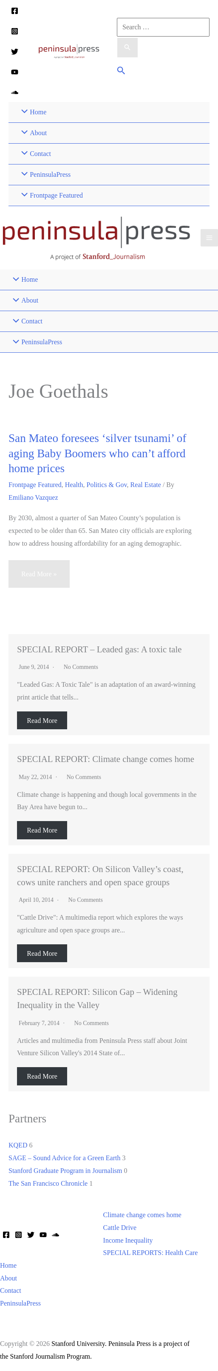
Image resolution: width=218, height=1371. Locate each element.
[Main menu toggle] (209, 237)
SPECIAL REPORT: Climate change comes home (105, 759)
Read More (42, 720)
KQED (17, 1145)
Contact (10, 1290)
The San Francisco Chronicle (48, 1183)
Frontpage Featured (35, 484)
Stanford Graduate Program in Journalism (65, 1170)
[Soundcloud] (14, 92)
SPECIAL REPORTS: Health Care (150, 1252)
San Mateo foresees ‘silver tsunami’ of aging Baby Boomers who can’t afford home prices (97, 453)
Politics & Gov (107, 484)
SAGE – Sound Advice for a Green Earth (64, 1157)
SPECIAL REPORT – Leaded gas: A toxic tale (99, 649)
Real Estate (145, 484)
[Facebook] (14, 10)
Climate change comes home (142, 1214)
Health (74, 484)
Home (8, 1265)
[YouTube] (14, 72)
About (8, 1278)
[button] (121, 71)
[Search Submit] (127, 47)
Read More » (39, 577)
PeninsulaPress (20, 1303)
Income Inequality (128, 1240)
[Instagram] (14, 31)
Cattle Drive (120, 1227)
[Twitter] (14, 51)
